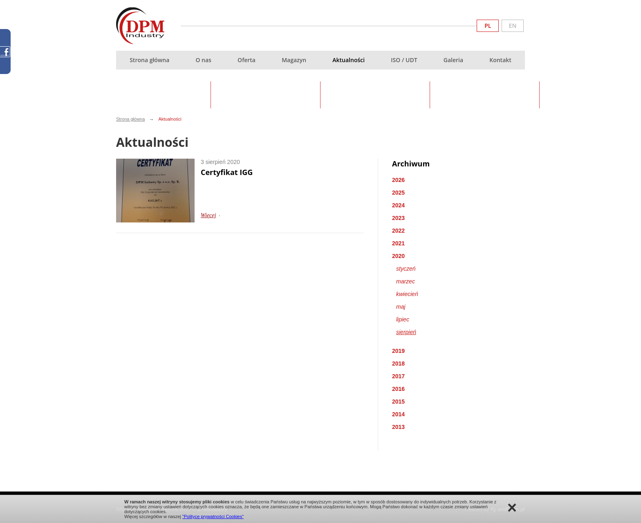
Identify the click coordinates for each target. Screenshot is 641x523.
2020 (398, 256)
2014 (398, 414)
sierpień (406, 332)
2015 (398, 401)
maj (401, 306)
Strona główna (149, 60)
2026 (398, 180)
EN (513, 25)
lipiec (402, 319)
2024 (398, 205)
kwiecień (407, 294)
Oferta (247, 60)
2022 (398, 230)
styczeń (405, 268)
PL (487, 25)
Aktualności (348, 60)
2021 (398, 243)
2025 (398, 192)
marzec (405, 281)
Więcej (208, 215)
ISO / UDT (404, 60)
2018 (398, 363)
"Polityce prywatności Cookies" (213, 516)
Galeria (453, 60)
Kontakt (500, 60)
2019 (398, 351)
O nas (203, 60)
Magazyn (294, 60)
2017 (398, 376)
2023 (398, 218)
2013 (398, 427)
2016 (398, 389)
